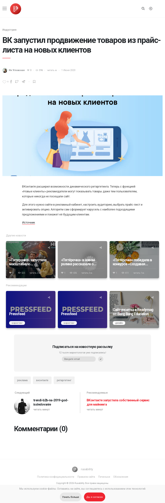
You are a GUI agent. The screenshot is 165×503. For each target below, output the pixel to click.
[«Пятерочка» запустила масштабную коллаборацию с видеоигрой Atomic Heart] (30, 259)
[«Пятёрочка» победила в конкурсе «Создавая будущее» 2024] (134, 259)
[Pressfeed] (30, 309)
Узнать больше (70, 497)
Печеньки (104, 476)
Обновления (120, 476)
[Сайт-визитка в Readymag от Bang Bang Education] (134, 309)
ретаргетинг (64, 380)
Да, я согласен (94, 497)
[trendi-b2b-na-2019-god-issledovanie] (46, 403)
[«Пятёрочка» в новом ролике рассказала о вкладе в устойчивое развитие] (82, 259)
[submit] (100, 359)
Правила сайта (86, 476)
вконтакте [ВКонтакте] (42, 380)
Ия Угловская (17, 70)
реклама (22, 380)
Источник (28, 222)
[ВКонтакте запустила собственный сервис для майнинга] (119, 403)
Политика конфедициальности (55, 476)
